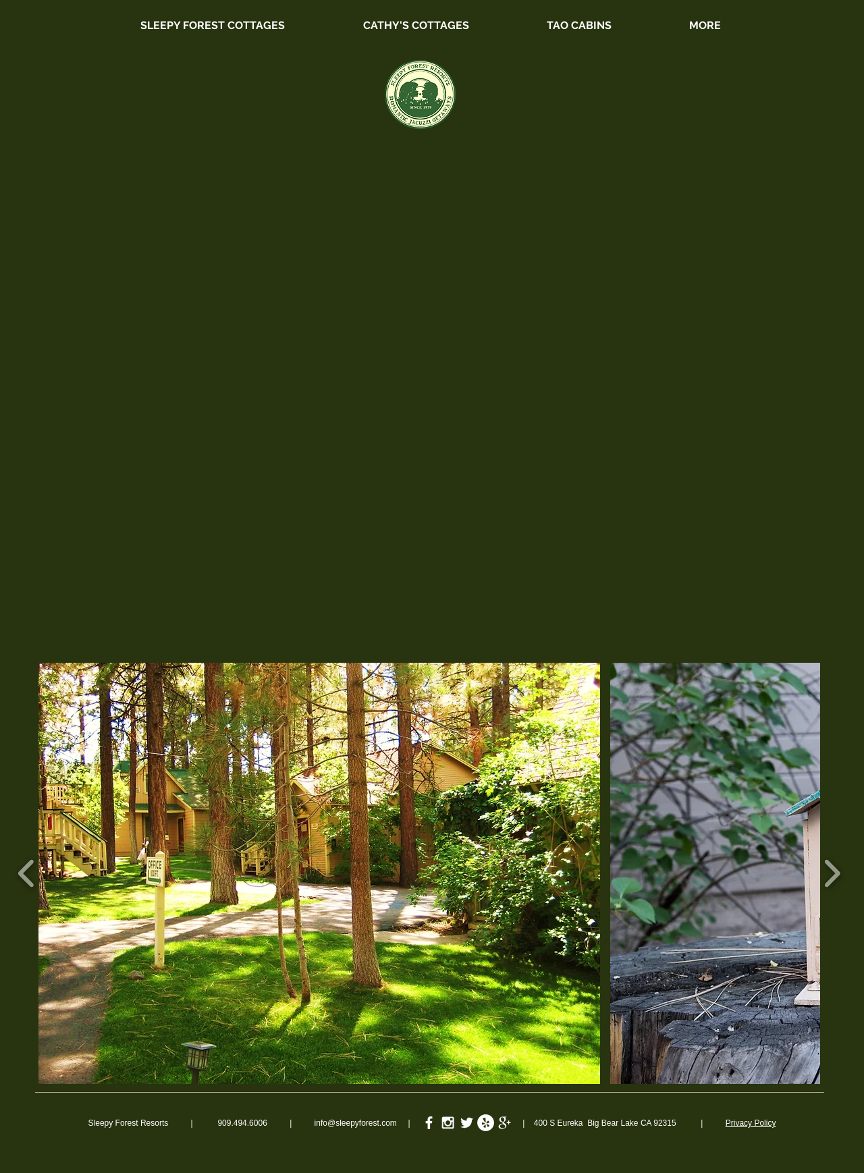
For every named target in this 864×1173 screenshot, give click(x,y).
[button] (319, 873)
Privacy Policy (751, 1123)
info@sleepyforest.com (356, 1123)
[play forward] (832, 873)
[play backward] (26, 873)
